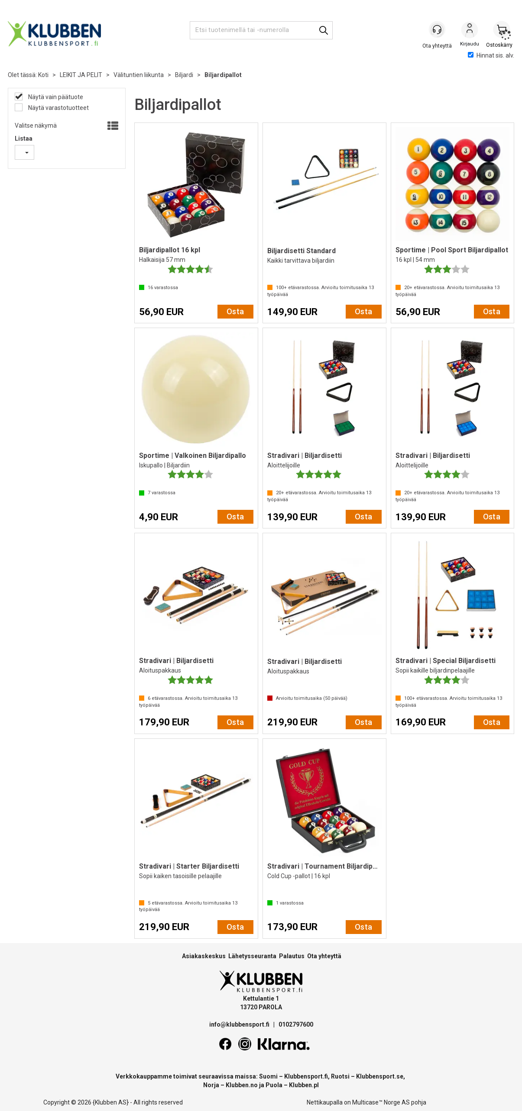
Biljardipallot (223, 74)
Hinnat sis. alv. (491, 55)
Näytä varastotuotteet (58, 107)
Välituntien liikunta (138, 74)
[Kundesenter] (437, 30)
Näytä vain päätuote (55, 96)
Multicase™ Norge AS (381, 1102)
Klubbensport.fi (306, 1076)
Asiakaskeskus (204, 956)
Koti (43, 74)
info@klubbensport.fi (240, 1024)
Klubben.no (242, 1085)
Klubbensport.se (379, 1076)
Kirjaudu (469, 30)
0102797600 (296, 1024)
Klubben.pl (304, 1085)
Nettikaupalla (325, 1102)
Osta (235, 311)
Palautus (292, 956)
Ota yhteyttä (324, 956)
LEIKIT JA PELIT (81, 74)
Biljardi (184, 74)
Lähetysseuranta (252, 956)
